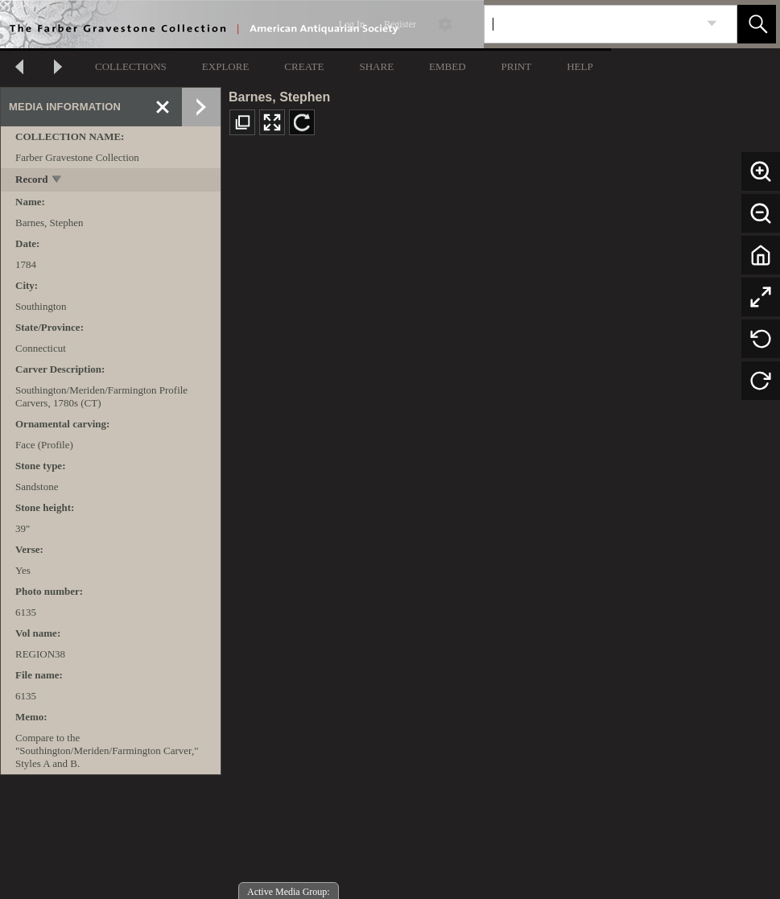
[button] (756, 24)
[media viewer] (500, 523)
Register (400, 24)
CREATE (304, 66)
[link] (712, 24)
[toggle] (58, 181)
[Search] (592, 24)
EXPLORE (226, 66)
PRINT (516, 66)
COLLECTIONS (131, 66)
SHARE (376, 66)
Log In (352, 24)
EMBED (447, 66)
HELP (580, 66)
